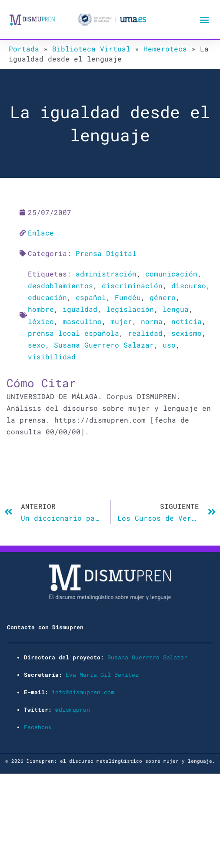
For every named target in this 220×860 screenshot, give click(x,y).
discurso (188, 285)
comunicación (171, 273)
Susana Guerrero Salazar (104, 344)
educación (47, 297)
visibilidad (52, 356)
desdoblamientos (60, 285)
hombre (41, 309)
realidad (145, 333)
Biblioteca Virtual (91, 48)
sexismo (186, 333)
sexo (36, 344)
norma (152, 321)
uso (169, 344)
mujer (121, 321)
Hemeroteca (165, 48)
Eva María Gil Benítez (102, 674)
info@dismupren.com (83, 692)
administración (106, 273)
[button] (204, 20)
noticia (186, 321)
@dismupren (72, 709)
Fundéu (128, 297)
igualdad (80, 309)
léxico (41, 321)
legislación (130, 309)
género (163, 297)
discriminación (132, 285)
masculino (82, 321)
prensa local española (73, 333)
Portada (24, 48)
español (91, 297)
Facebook (38, 726)
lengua (176, 309)
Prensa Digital (106, 253)
